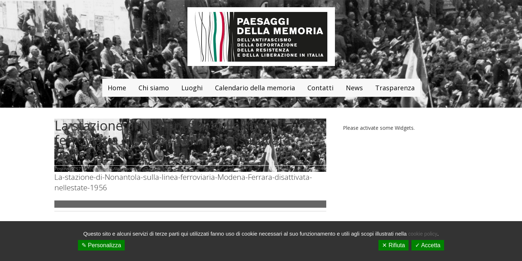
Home (117, 87)
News (354, 87)
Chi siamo (153, 87)
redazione (97, 169)
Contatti (320, 87)
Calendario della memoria (255, 87)
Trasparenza (395, 87)
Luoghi (192, 87)
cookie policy (422, 234)
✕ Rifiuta (393, 245)
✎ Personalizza (101, 245)
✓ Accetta (427, 245)
